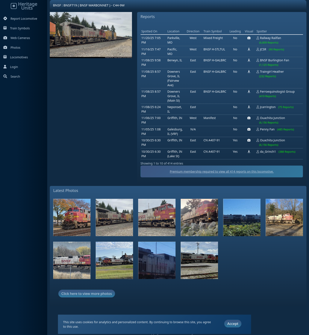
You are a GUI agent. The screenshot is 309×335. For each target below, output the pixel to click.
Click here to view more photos (86, 293)
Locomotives (15, 57)
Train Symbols (16, 28)
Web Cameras (16, 38)
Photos (11, 47)
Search (11, 76)
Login (10, 67)
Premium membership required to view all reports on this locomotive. (222, 171)
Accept (232, 323)
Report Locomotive (20, 19)
